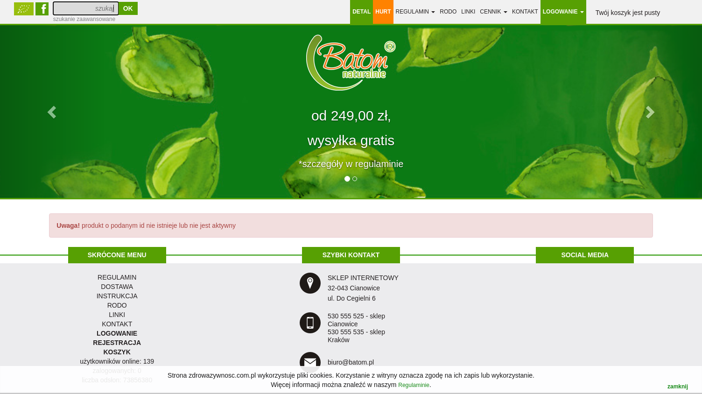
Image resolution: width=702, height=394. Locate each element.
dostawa (117, 286)
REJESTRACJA (117, 342)
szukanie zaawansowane (84, 19)
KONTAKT (117, 324)
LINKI (117, 314)
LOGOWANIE (117, 333)
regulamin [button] (415, 11)
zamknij (677, 386)
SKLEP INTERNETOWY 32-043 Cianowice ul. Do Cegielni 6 (363, 288)
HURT (383, 11)
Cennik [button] (493, 11)
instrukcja (117, 296)
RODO (448, 11)
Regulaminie (413, 385)
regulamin (117, 277)
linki (468, 11)
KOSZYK (116, 352)
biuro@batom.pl (351, 362)
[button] (52, 111)
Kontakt (525, 11)
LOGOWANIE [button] (563, 11)
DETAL (361, 11)
